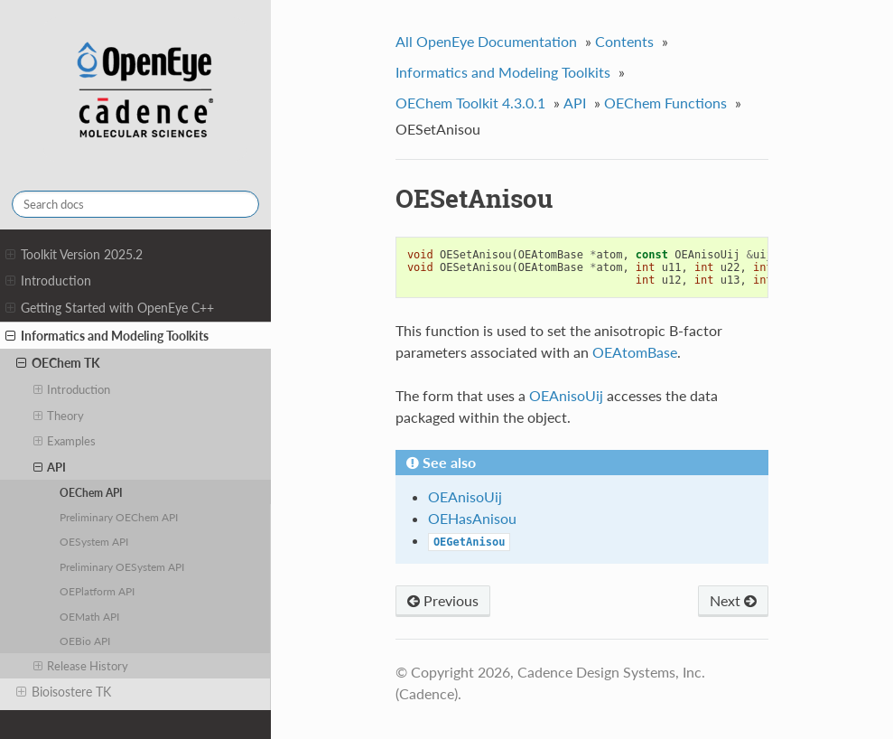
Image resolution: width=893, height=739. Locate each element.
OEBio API (85, 640)
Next (733, 600)
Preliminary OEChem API (119, 516)
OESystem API (94, 541)
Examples (65, 441)
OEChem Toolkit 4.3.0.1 (470, 102)
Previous (443, 600)
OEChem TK (58, 363)
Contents (624, 41)
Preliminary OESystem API (122, 566)
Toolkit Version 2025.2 (74, 255)
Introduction (48, 281)
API (50, 467)
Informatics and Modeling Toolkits (107, 336)
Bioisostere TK (63, 692)
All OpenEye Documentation (486, 41)
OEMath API (89, 616)
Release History (81, 666)
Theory (59, 415)
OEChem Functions (665, 102)
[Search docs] (135, 204)
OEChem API (91, 492)
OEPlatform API (97, 591)
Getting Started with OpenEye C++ (109, 308)
